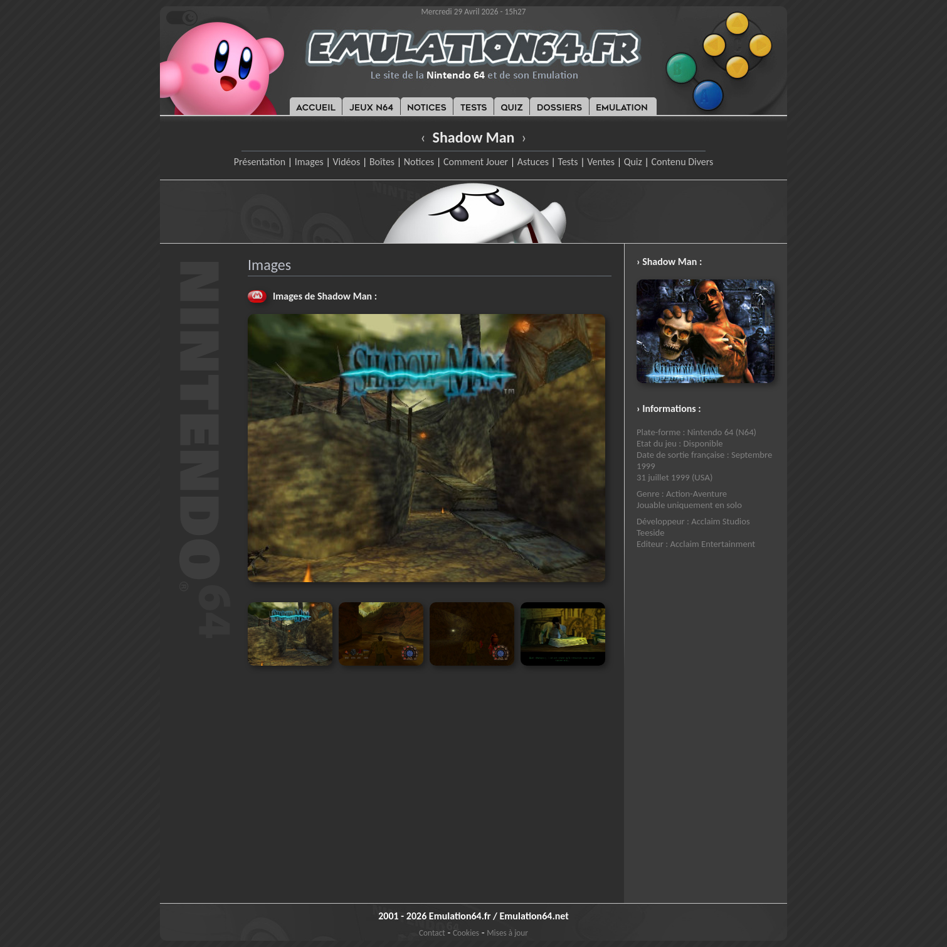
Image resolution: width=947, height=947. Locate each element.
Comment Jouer (475, 162)
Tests (568, 162)
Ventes (601, 162)
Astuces (533, 162)
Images (309, 162)
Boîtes (381, 162)
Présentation (260, 162)
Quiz (633, 162)
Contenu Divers (682, 162)
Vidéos (346, 162)
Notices (419, 162)
